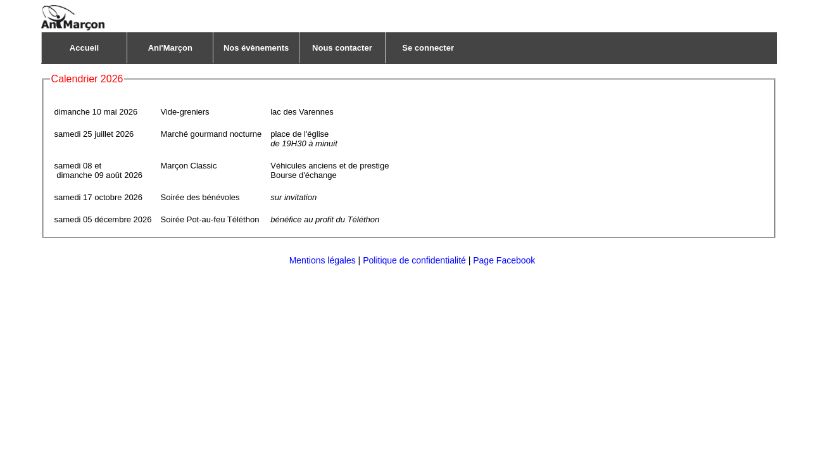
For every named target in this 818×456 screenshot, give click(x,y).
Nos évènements (256, 48)
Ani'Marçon (170, 48)
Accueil (84, 48)
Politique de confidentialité (414, 260)
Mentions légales (322, 260)
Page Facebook (504, 260)
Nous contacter (342, 48)
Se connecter (428, 48)
